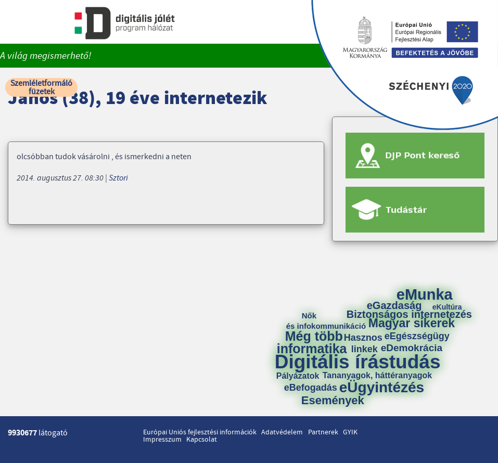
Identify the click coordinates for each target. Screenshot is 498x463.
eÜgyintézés (381, 387)
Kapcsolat (201, 439)
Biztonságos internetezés (409, 314)
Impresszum (162, 439)
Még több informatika (312, 342)
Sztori (118, 178)
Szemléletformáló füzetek (41, 87)
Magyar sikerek (411, 323)
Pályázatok (298, 376)
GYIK (350, 432)
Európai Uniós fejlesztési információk (200, 432)
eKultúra (447, 307)
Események (332, 400)
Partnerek (323, 432)
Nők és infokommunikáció (326, 320)
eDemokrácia (411, 348)
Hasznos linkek (366, 343)
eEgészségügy (417, 336)
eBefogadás (310, 387)
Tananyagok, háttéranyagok (377, 375)
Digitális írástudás (358, 361)
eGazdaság (394, 305)
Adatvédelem (282, 432)
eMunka (425, 294)
